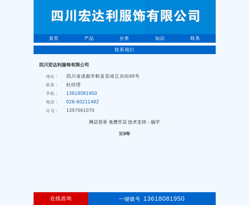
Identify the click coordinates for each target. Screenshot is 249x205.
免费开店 (118, 122)
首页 (54, 38)
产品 (89, 38)
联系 (195, 38)
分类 (124, 38)
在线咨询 (61, 198)
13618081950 (81, 93)
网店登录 (98, 122)
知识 (160, 38)
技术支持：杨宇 (144, 122)
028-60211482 (82, 101)
